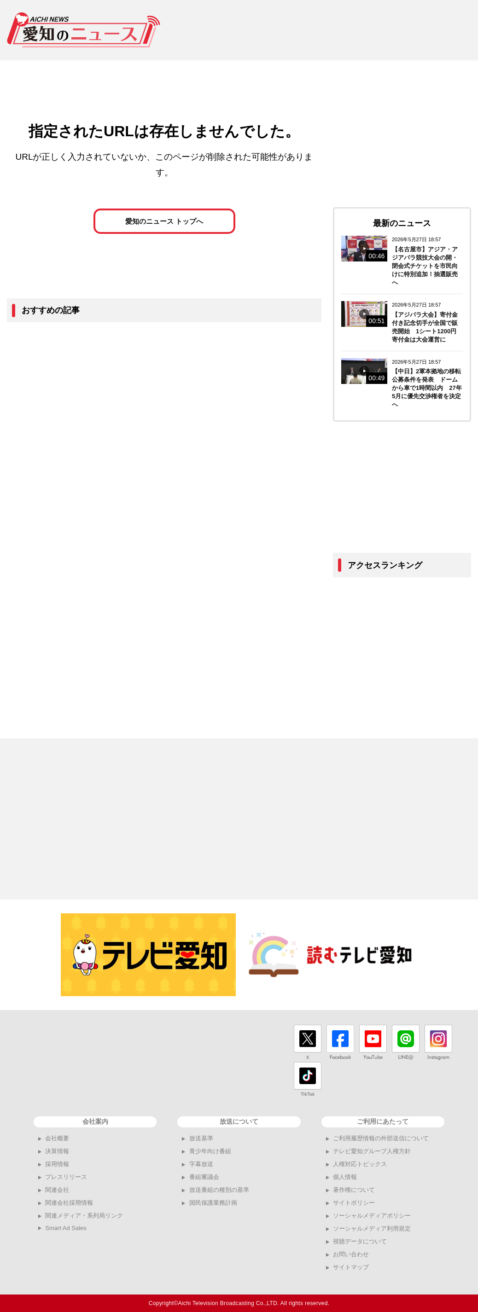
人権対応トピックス (360, 1164)
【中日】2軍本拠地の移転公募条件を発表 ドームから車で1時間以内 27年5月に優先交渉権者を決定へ (427, 388)
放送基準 (201, 1138)
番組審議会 (204, 1176)
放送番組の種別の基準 (219, 1189)
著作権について (354, 1189)
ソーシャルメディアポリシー (372, 1215)
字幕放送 (201, 1164)
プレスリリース (66, 1176)
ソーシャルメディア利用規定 (372, 1228)
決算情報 (57, 1151)
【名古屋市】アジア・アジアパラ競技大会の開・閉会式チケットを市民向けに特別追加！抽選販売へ (425, 266)
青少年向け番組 (210, 1151)
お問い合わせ (351, 1254)
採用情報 (57, 1164)
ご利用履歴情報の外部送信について (381, 1138)
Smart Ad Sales (66, 1228)
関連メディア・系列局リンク (84, 1215)
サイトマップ (351, 1267)
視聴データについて (360, 1241)
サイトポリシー (354, 1202)
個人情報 (345, 1176)
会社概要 (57, 1138)
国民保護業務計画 (213, 1202)
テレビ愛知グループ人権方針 (372, 1151)
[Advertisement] (322, 30)
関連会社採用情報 (69, 1202)
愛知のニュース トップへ (164, 223)
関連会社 (57, 1189)
